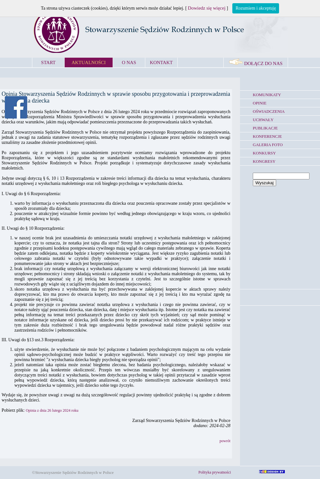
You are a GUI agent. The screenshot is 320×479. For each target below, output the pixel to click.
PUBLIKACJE (265, 128)
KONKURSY (264, 153)
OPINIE (260, 103)
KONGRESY (264, 161)
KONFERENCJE (267, 136)
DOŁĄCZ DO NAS (256, 63)
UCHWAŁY (263, 119)
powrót (225, 441)
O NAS (129, 62)
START (48, 62)
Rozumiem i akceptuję (256, 8)
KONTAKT (161, 62)
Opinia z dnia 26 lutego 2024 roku (52, 410)
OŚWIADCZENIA (269, 111)
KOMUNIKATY (267, 94)
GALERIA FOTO (268, 144)
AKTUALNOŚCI (89, 62)
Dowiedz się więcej (206, 8)
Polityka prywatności (214, 472)
